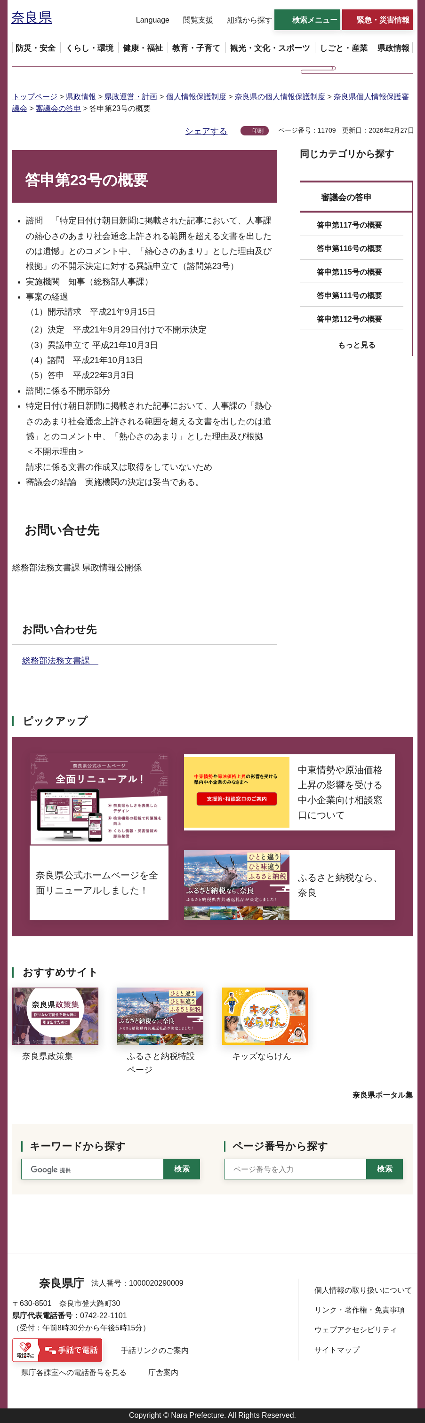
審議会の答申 (58, 108)
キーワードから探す (78, 1146)
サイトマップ (337, 1350)
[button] (146, 20)
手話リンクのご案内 (155, 1350)
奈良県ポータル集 (383, 1095)
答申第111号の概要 (349, 296)
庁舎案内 (163, 1372)
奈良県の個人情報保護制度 (280, 97)
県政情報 (81, 97)
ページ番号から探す (280, 1146)
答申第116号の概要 (349, 249)
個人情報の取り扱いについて (363, 1290)
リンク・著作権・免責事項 (359, 1310)
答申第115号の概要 (349, 272)
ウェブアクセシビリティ (355, 1330)
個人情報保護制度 (196, 97)
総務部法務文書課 (60, 660)
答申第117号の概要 (349, 225)
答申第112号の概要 (349, 319)
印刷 (258, 130)
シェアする (206, 131)
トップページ (34, 97)
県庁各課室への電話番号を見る (74, 1372)
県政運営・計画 (130, 97)
